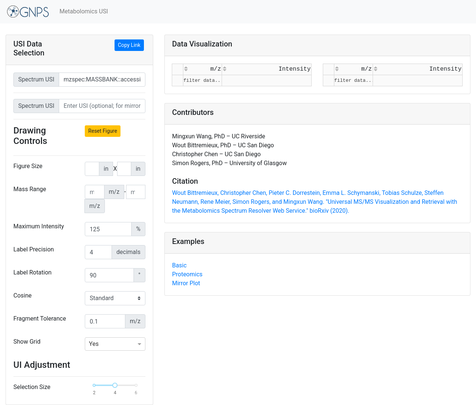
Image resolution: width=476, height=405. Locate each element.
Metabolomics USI (84, 11)
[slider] (115, 385)
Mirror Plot (186, 283)
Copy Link (129, 45)
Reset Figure (102, 131)
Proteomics (187, 274)
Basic (179, 265)
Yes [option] (94, 343)
